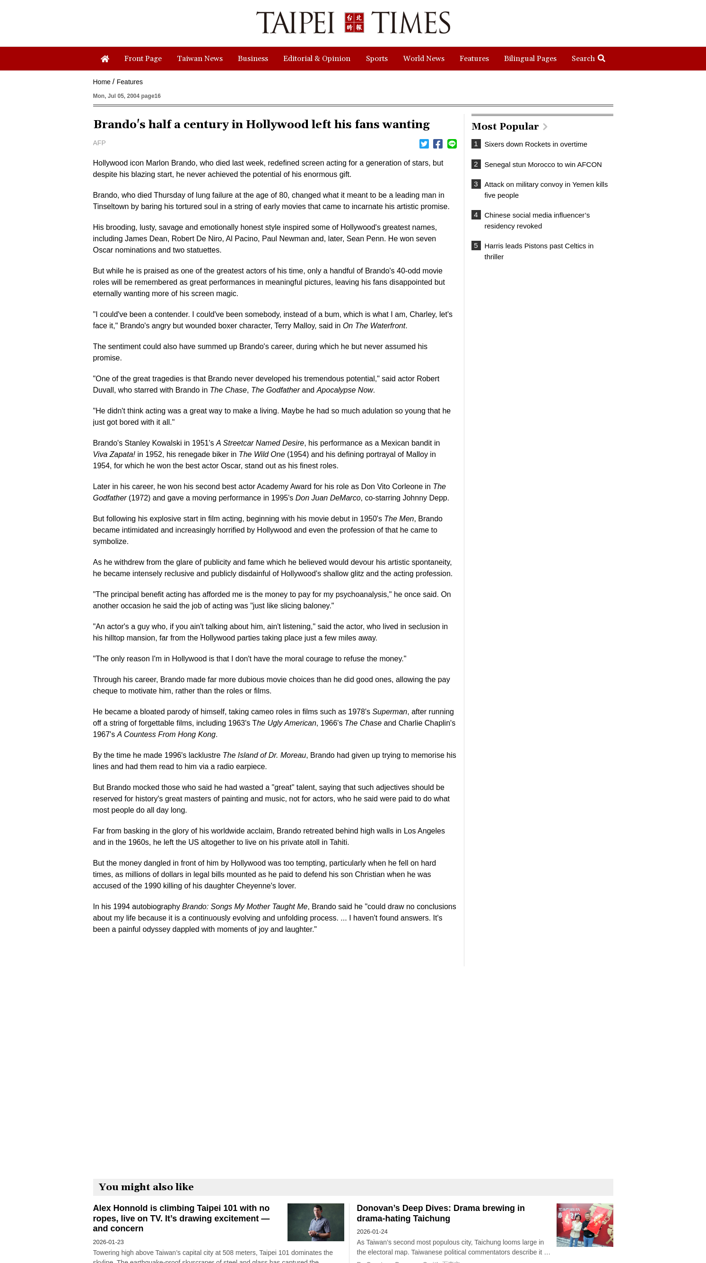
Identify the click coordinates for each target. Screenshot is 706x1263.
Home (102, 82)
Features (130, 82)
